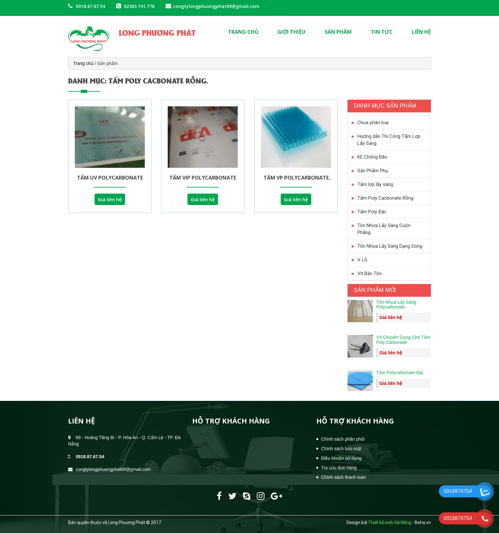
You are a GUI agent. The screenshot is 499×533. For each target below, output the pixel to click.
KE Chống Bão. (372, 157)
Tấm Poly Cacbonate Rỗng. (385, 198)
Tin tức (382, 31)
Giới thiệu (292, 31)
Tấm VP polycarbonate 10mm (296, 177)
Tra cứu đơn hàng (339, 467)
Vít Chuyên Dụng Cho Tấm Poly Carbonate (403, 340)
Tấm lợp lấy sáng (375, 184)
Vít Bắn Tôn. (370, 273)
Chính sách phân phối (342, 439)
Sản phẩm (338, 31)
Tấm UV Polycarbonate (110, 177)
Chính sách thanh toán (343, 477)
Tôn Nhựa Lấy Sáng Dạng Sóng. (390, 246)
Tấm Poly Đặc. (372, 212)
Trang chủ (243, 31)
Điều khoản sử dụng (341, 458)
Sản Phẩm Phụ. (373, 171)
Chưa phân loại (373, 122)
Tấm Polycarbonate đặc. (400, 372)
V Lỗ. (362, 260)
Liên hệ (421, 31)
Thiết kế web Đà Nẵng (389, 522)
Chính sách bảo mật (341, 448)
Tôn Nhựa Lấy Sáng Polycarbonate (396, 304)
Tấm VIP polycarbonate (203, 177)
